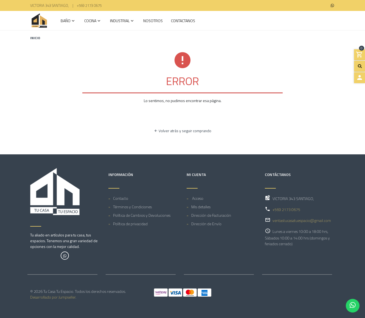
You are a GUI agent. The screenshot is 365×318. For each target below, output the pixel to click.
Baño (66, 21)
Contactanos (183, 21)
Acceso (197, 198)
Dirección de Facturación (211, 215)
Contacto (120, 198)
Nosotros (153, 21)
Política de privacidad (130, 224)
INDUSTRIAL (120, 21)
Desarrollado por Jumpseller (52, 297)
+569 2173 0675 (89, 5)
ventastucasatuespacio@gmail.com (302, 220)
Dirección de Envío (206, 224)
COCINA (90, 21)
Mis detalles (200, 207)
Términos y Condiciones (132, 207)
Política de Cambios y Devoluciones (141, 215)
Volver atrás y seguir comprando (182, 131)
